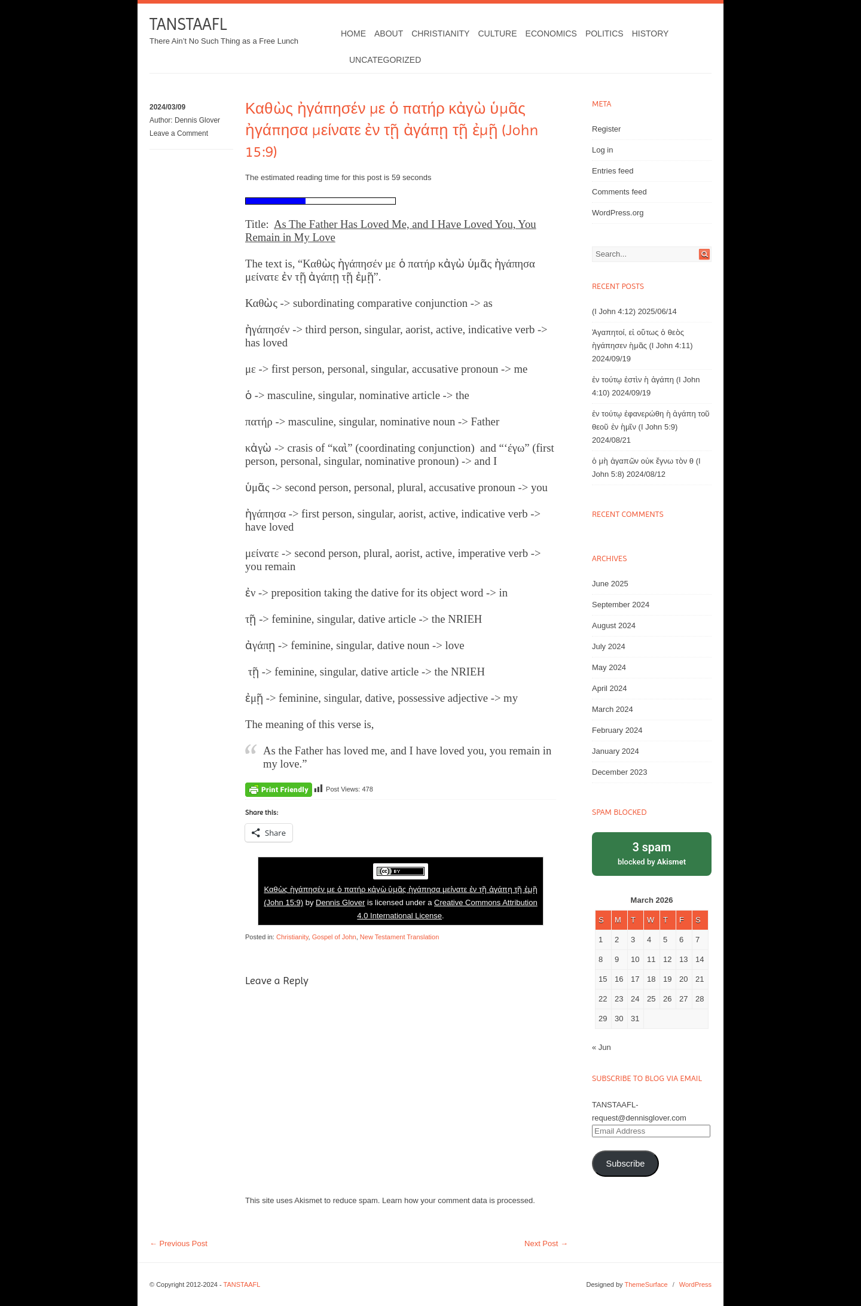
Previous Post (178, 1243)
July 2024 (608, 646)
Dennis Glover (197, 120)
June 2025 (610, 583)
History (650, 33)
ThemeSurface (645, 1284)
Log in (602, 149)
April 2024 (609, 688)
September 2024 (620, 604)
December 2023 (620, 772)
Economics (551, 33)
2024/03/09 (167, 107)
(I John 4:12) (614, 311)
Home (353, 33)
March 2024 (612, 709)
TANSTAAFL (188, 24)
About (388, 33)
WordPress (695, 1284)
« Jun (601, 1047)
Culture (497, 33)
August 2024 (614, 625)
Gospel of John (334, 936)
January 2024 (615, 751)
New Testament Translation (399, 936)
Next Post (546, 1243)
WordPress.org (617, 212)
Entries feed (612, 170)
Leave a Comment (178, 133)
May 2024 (609, 667)
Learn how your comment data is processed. (458, 1200)
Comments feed (619, 191)
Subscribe (625, 1163)
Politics (604, 33)
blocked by (651, 852)
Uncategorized (385, 60)
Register (606, 128)
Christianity (440, 33)
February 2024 (617, 730)
